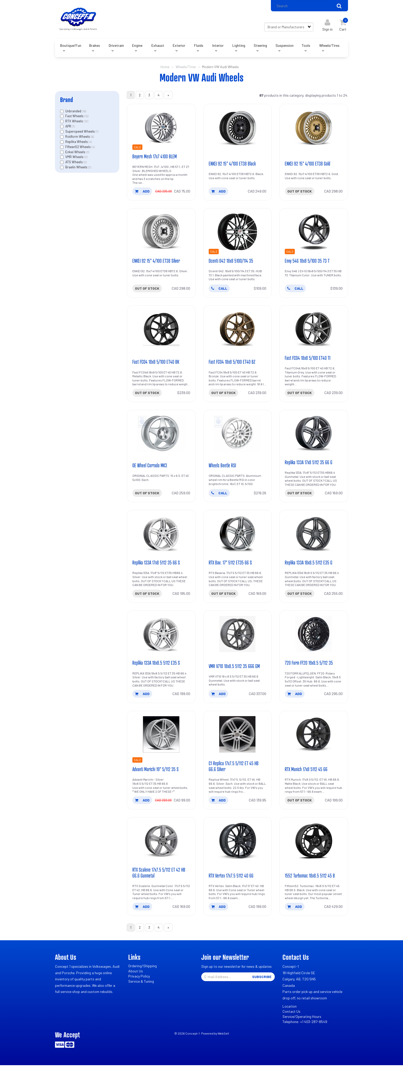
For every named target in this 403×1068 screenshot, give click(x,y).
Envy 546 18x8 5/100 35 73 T (307, 262)
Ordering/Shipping (142, 968)
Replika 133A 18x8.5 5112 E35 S (156, 665)
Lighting (238, 46)
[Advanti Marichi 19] (161, 736)
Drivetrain (116, 46)
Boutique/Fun (70, 46)
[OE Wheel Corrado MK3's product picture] (161, 435)
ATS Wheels (74, 163)
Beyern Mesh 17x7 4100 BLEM (154, 157)
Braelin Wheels (76, 168)
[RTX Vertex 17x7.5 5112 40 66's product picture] (238, 843)
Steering (260, 46)
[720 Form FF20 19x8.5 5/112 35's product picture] (314, 636)
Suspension (285, 46)
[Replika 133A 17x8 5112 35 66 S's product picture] (161, 535)
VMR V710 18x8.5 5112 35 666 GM (234, 668)
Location (289, 1009)
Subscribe (261, 979)
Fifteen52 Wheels (78, 147)
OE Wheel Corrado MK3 (150, 467)
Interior (218, 46)
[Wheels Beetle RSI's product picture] (238, 435)
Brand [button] (66, 100)
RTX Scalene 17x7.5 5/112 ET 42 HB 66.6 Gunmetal (159, 875)
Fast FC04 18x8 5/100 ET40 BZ (232, 363)
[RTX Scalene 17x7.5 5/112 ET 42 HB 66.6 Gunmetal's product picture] (161, 843)
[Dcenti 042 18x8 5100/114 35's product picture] (238, 233)
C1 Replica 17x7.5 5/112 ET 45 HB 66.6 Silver (234, 768)
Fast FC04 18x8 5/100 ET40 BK (156, 363)
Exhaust (157, 46)
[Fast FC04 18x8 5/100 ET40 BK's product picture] (161, 330)
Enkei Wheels (75, 152)
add (142, 192)
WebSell (223, 1036)
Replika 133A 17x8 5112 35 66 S (156, 564)
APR (68, 127)
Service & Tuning (141, 984)
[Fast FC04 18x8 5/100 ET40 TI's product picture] (314, 330)
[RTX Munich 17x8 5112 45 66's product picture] (314, 736)
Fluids (198, 46)
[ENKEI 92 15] (238, 128)
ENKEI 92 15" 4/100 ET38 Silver (156, 262)
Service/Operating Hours (301, 1019)
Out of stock (299, 192)
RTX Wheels (74, 122)
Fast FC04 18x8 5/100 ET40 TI (308, 359)
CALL (219, 289)
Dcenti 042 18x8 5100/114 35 (231, 262)
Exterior (179, 46)
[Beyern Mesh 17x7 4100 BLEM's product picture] (161, 128)
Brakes (94, 46)
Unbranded (73, 111)
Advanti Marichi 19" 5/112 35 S (155, 771)
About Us (135, 974)
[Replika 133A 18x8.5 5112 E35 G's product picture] (314, 535)
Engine (137, 46)
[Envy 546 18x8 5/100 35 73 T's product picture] (314, 233)
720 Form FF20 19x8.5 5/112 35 (309, 665)
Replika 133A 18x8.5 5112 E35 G (309, 564)
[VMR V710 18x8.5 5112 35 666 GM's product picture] (238, 636)
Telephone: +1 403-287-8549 (304, 1024)
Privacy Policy (139, 979)
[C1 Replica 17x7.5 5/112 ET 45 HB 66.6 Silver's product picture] (238, 736)
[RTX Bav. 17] (238, 535)
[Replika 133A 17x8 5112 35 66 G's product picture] (314, 435)
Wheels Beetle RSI (222, 467)
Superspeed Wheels (80, 132)
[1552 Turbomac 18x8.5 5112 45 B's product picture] (314, 843)
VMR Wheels (74, 158)
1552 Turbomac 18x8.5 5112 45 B (310, 878)
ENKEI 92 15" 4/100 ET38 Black (232, 164)
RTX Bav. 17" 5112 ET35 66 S (230, 564)
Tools (306, 46)
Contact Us (291, 1014)
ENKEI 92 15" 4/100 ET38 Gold (308, 164)
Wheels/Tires (329, 46)
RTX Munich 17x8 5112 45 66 (306, 771)
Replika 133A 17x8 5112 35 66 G (309, 464)
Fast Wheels (74, 117)
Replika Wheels (77, 142)
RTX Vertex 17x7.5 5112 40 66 (231, 878)
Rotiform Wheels (78, 137)
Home (164, 67)
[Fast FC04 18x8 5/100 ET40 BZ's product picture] (238, 330)
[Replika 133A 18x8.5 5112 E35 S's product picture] (161, 636)
